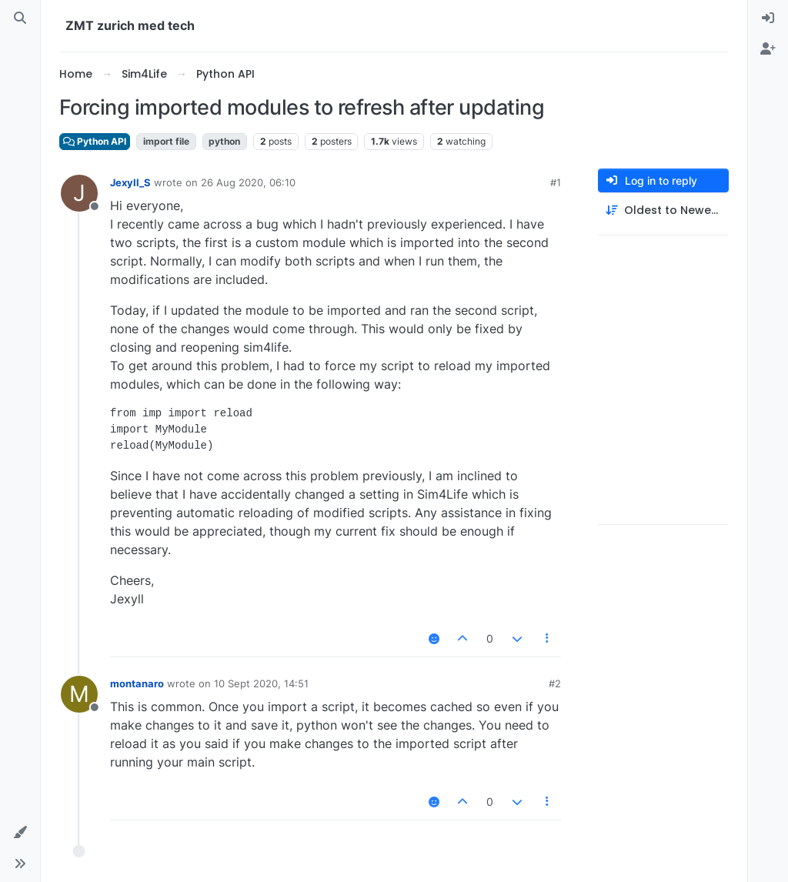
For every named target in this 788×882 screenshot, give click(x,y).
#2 (555, 683)
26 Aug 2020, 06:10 (248, 182)
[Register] (768, 49)
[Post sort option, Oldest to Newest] (663, 210)
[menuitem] (768, 18)
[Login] (768, 18)
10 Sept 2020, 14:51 (261, 683)
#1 (555, 182)
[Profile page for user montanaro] (79, 694)
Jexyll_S (130, 182)
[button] (20, 832)
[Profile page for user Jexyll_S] (79, 193)
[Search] (20, 18)
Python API (94, 141)
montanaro (137, 683)
